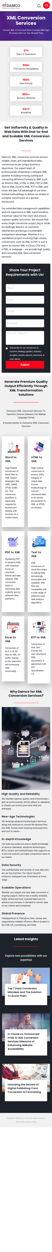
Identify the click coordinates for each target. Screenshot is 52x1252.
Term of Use (20, 1122)
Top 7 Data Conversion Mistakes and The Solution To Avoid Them (24, 992)
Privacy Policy (31, 1122)
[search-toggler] (39, 6)
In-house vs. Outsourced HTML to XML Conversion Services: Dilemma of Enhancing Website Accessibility (23, 1041)
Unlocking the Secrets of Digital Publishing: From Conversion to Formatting (24, 1088)
